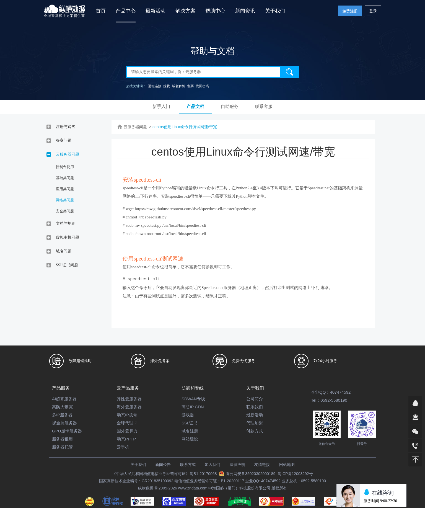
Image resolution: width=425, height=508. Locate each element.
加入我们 (212, 464)
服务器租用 (62, 439)
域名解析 (178, 86)
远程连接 (154, 86)
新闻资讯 (245, 11)
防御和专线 (193, 388)
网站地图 (287, 464)
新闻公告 (163, 464)
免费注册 (350, 11)
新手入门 (161, 106)
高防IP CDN (193, 406)
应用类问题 (65, 189)
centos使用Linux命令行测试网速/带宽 (184, 127)
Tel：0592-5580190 (329, 400)
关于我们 (255, 388)
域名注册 (190, 431)
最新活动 (155, 11)
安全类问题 (65, 211)
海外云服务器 (129, 406)
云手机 (123, 447)
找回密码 (202, 86)
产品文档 (195, 106)
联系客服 (264, 106)
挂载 (166, 86)
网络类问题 (65, 200)
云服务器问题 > (137, 127)
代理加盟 (254, 423)
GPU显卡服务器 (67, 431)
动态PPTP (126, 439)
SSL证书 (190, 423)
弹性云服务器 (129, 398)
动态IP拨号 (127, 414)
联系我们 (254, 406)
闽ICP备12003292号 (295, 473)
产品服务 (61, 388)
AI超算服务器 (64, 398)
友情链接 (262, 464)
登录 (373, 11)
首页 (101, 11)
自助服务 (230, 106)
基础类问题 (65, 178)
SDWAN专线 (193, 398)
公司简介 (254, 398)
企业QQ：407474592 (331, 392)
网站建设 (190, 439)
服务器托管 (62, 447)
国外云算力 (127, 431)
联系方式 (188, 464)
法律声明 (237, 464)
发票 (190, 86)
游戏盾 (188, 414)
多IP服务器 (62, 414)
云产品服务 (128, 388)
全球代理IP (127, 423)
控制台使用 (65, 167)
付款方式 (254, 431)
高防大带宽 (62, 406)
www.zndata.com (193, 488)
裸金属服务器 (64, 423)
